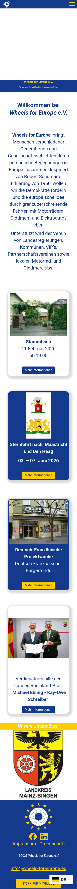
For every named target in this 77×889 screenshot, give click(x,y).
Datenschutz (53, 844)
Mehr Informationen (38, 370)
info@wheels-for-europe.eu (38, 868)
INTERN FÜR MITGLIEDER (38, 883)
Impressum (24, 844)
